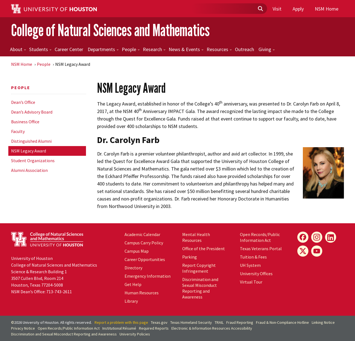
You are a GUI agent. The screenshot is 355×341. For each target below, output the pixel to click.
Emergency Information (148, 276)
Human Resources (142, 292)
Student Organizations (33, 160)
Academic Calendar (142, 234)
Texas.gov (159, 322)
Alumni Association (29, 170)
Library (131, 301)
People (131, 49)
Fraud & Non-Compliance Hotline (282, 322)
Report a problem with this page (121, 322)
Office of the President (203, 248)
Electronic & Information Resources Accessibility (211, 328)
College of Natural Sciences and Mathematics (110, 30)
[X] (302, 251)
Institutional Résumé (119, 328)
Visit (277, 9)
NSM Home (326, 9)
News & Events (186, 49)
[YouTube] (316, 251)
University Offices (256, 273)
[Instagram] (316, 237)
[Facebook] (302, 237)
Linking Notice (323, 322)
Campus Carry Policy (144, 242)
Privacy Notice (23, 328)
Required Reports (154, 328)
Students (40, 49)
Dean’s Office (23, 102)
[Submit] (260, 9)
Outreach (244, 49)
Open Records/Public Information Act (260, 237)
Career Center (69, 49)
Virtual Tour (251, 282)
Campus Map (137, 251)
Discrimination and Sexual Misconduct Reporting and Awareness (200, 288)
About (18, 49)
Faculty (18, 131)
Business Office (25, 121)
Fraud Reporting (239, 322)
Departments (103, 49)
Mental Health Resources (196, 237)
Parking (189, 257)
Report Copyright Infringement (199, 268)
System (250, 265)
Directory (133, 267)
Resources (219, 49)
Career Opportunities (145, 259)
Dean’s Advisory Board (31, 112)
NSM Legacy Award (28, 151)
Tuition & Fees (253, 257)
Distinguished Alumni (31, 141)
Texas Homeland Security (191, 322)
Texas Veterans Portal (261, 248)
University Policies (135, 334)
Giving (266, 49)
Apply (298, 9)
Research (154, 49)
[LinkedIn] (330, 237)
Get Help (133, 284)
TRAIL (219, 322)
